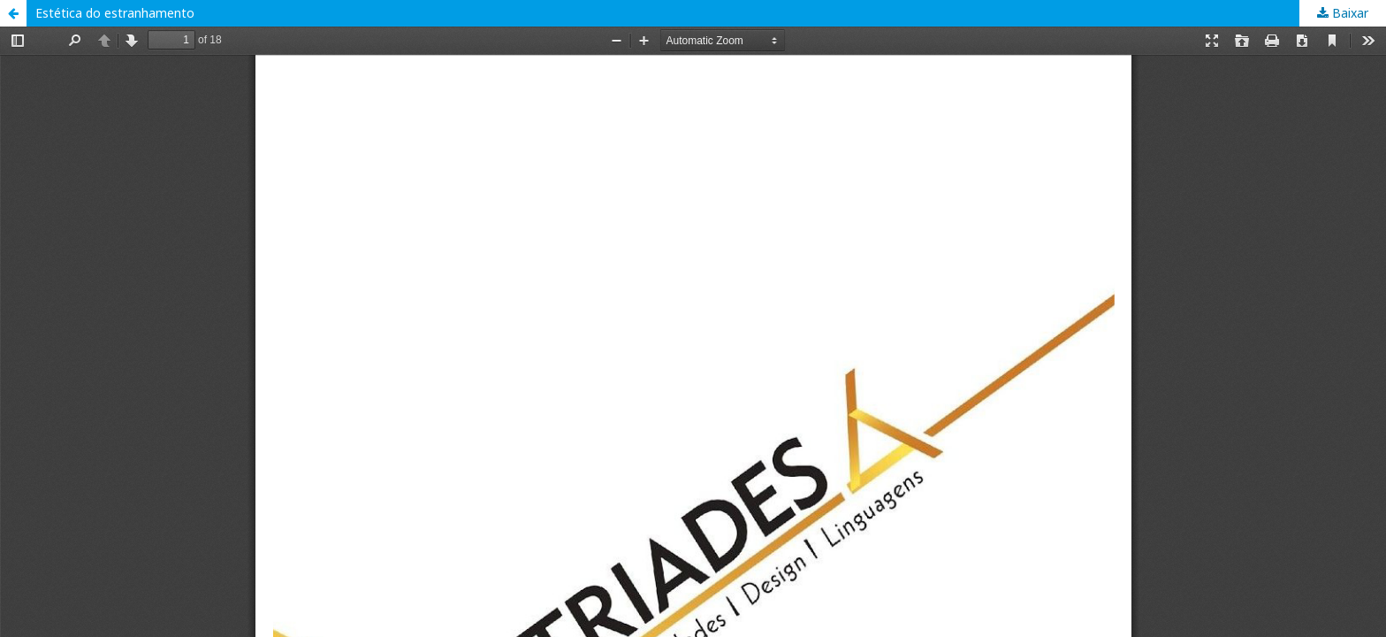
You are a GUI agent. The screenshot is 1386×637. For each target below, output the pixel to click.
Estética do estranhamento (114, 12)
